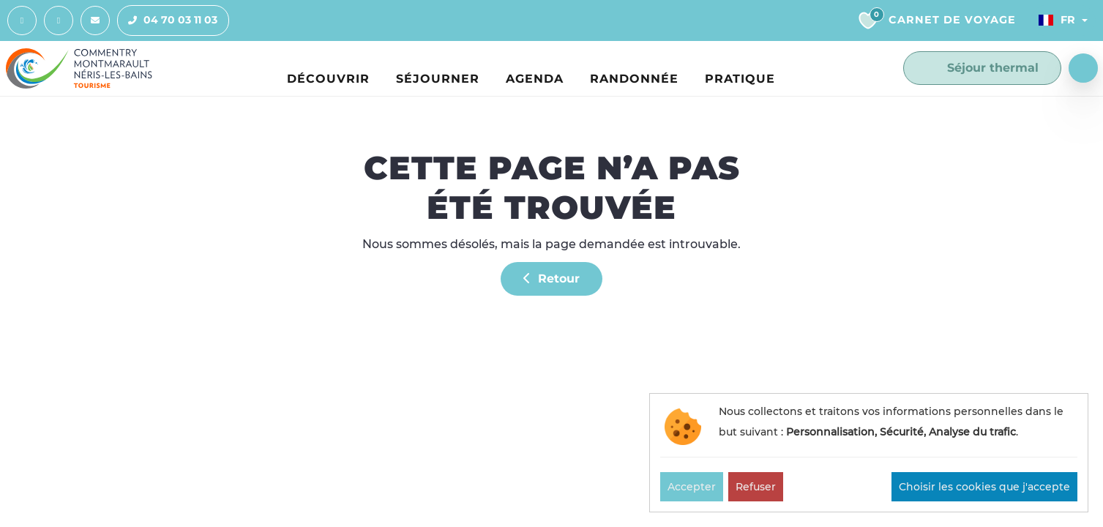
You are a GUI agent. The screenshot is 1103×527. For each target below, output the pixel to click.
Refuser (756, 486)
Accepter (692, 486)
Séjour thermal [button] (982, 68)
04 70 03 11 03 (167, 20)
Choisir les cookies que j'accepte (984, 486)
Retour (551, 278)
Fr (1057, 19)
